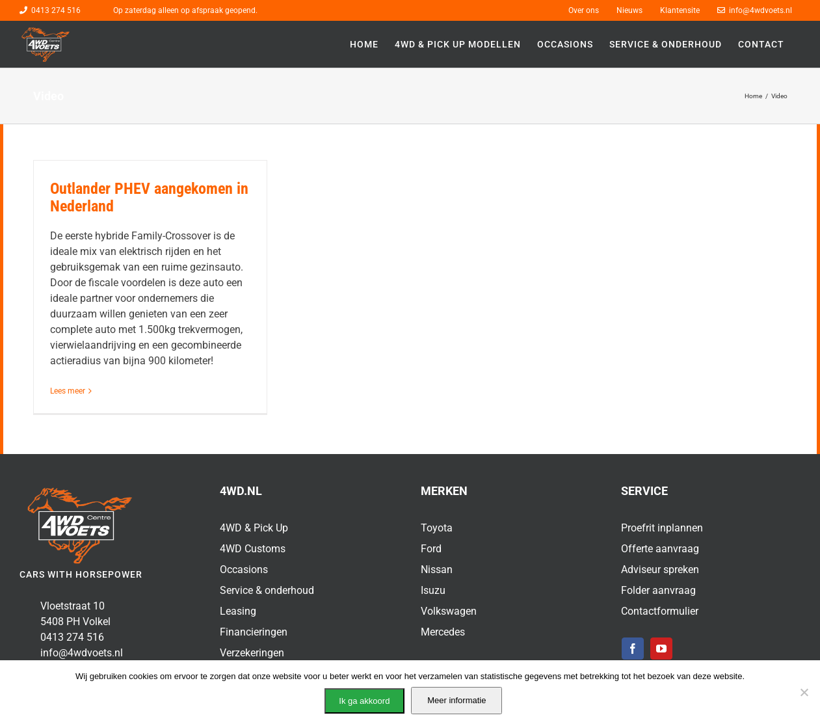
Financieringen (253, 632)
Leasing (238, 611)
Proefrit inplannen (662, 528)
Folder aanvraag (658, 590)
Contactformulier (659, 611)
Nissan (437, 569)
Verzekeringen (252, 653)
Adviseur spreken (660, 569)
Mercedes (443, 632)
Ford (431, 549)
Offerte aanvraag (660, 549)
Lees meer (67, 391)
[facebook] (633, 648)
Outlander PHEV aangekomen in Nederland (149, 197)
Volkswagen (449, 611)
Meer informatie (456, 700)
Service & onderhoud (267, 590)
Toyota (437, 528)
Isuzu (433, 590)
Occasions (244, 569)
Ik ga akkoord (364, 701)
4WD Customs (252, 549)
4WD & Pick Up (254, 528)
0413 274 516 (56, 10)
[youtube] (661, 648)
